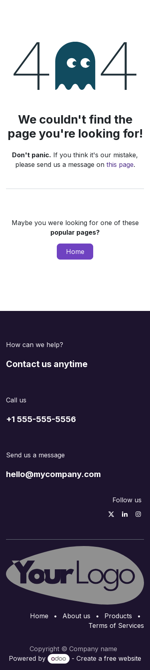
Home (75, 252)
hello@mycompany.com (53, 474)
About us (76, 616)
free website (122, 658)
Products (118, 616)
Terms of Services (116, 625)
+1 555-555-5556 (41, 419)
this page (120, 164)
